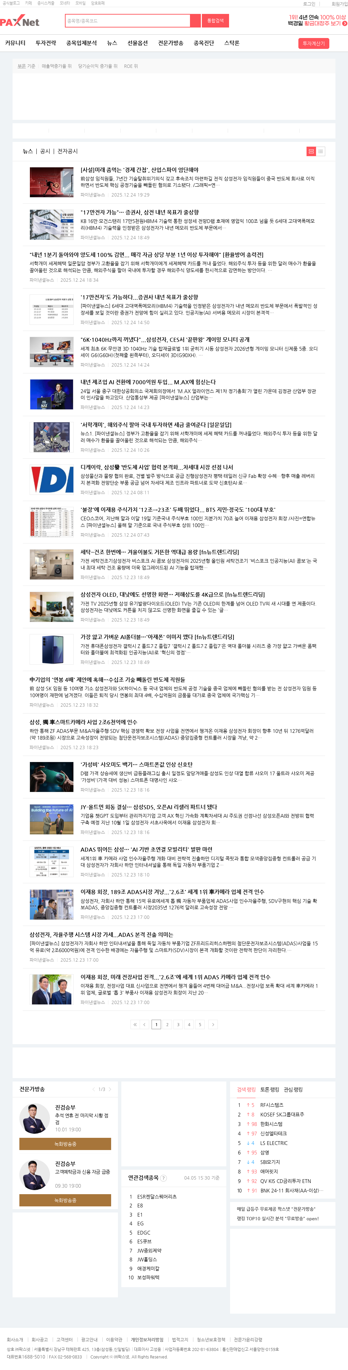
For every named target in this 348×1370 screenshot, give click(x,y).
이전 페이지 (144, 1024)
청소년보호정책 (211, 1339)
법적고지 (180, 1339)
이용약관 (114, 1339)
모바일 (80, 3)
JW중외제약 (149, 1250)
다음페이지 (213, 1024)
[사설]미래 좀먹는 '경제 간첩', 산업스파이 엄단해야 (139, 170)
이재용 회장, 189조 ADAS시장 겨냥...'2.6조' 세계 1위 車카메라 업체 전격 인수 (172, 892)
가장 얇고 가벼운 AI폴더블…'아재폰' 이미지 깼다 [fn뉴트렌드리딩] (157, 637)
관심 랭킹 (293, 1089)
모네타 (65, 3)
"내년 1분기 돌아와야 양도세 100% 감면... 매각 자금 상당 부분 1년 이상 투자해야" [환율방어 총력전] (147, 255)
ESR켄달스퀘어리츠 (157, 1196)
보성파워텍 (148, 1277)
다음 (110, 1089)
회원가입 (340, 4)
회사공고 (40, 1339)
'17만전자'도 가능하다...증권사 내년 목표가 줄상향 (139, 297)
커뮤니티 (15, 43)
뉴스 (112, 43)
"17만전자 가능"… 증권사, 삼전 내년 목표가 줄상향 (140, 212)
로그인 (309, 4)
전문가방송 (171, 43)
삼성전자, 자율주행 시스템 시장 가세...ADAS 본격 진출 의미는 (101, 934)
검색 (196, 21)
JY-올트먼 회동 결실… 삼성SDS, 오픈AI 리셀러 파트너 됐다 (149, 807)
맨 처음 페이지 (135, 1024)
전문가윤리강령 (248, 1339)
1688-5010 (33, 1356)
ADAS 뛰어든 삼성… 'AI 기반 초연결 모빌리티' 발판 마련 (146, 849)
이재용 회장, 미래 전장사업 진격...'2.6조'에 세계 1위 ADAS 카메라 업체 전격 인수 (176, 977)
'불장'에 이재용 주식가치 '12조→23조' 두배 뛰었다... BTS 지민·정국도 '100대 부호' (178, 509)
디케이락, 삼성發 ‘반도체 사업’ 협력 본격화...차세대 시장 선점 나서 (157, 467)
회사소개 (15, 1339)
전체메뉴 (339, 43)
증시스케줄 (45, 3)
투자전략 (46, 43)
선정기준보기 (163, 1178)
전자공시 (67, 151)
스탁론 (232, 43)
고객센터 (64, 1339)
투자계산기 (314, 43)
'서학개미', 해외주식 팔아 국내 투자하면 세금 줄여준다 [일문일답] (156, 425)
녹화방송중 (65, 1144)
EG (140, 1223)
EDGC (143, 1232)
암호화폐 (98, 3)
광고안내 (89, 1339)
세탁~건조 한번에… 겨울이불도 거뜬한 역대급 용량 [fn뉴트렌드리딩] (160, 552)
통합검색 (215, 20)
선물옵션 (137, 43)
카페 (28, 3)
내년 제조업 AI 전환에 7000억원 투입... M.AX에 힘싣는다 (148, 382)
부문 (22, 66)
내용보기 (311, 151)
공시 (45, 151)
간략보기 (320, 151)
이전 (93, 1089)
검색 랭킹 (246, 1089)
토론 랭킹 (269, 1089)
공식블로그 (11, 3)
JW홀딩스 (147, 1259)
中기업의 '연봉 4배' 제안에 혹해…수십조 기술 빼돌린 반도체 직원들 (107, 680)
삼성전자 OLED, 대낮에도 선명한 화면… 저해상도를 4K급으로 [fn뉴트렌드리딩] (173, 594)
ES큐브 (144, 1241)
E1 (140, 1214)
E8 (140, 1205)
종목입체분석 (81, 43)
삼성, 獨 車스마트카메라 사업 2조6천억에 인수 (83, 722)
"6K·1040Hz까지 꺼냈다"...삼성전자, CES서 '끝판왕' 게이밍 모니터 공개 (165, 339)
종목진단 (204, 43)
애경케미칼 (148, 1268)
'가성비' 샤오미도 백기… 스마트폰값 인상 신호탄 (137, 764)
